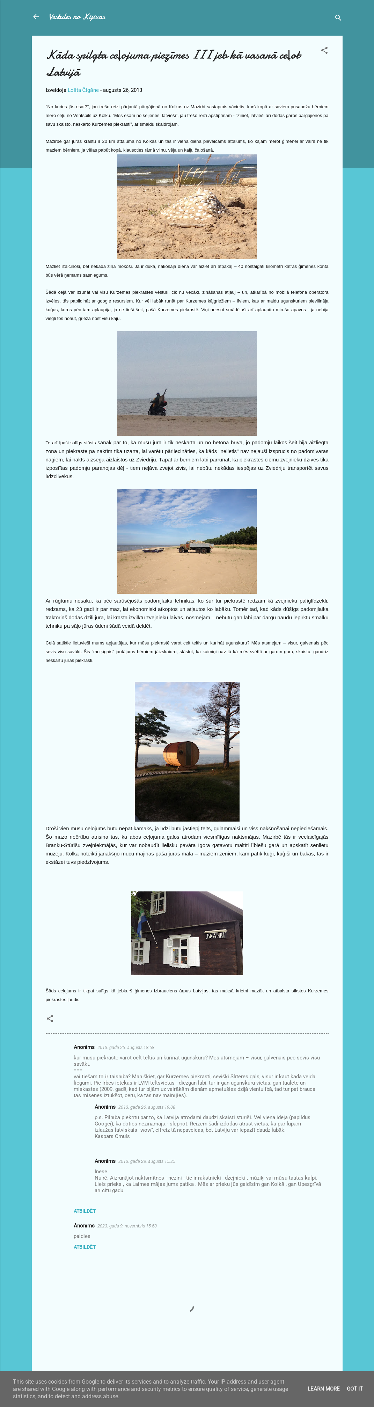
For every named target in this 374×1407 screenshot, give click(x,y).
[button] (324, 51)
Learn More (324, 1389)
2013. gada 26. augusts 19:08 (146, 1107)
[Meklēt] (338, 19)
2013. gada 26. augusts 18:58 (125, 1047)
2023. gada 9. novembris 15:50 (127, 1226)
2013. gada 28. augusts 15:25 (146, 1161)
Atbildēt (85, 1211)
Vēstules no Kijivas (77, 16)
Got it (355, 1389)
